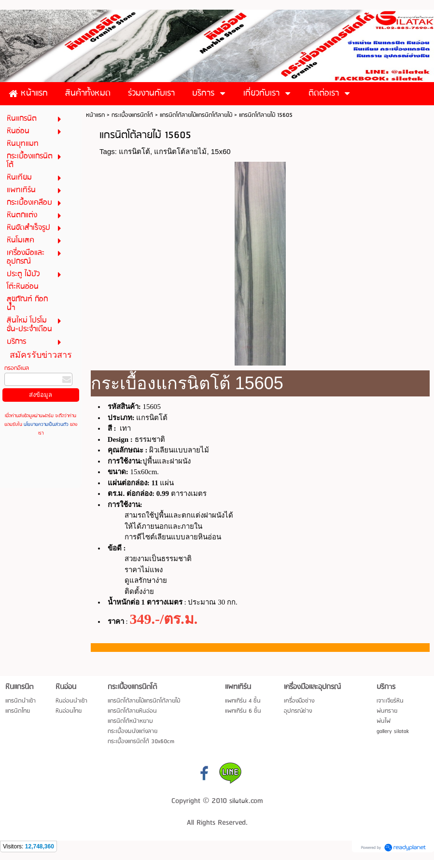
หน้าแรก (95, 115)
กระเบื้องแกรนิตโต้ (132, 115)
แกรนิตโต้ (134, 151)
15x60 (221, 151)
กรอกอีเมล (16, 368)
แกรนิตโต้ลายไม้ (180, 151)
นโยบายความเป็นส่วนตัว (46, 424)
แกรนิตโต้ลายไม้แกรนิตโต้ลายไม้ (196, 115)
